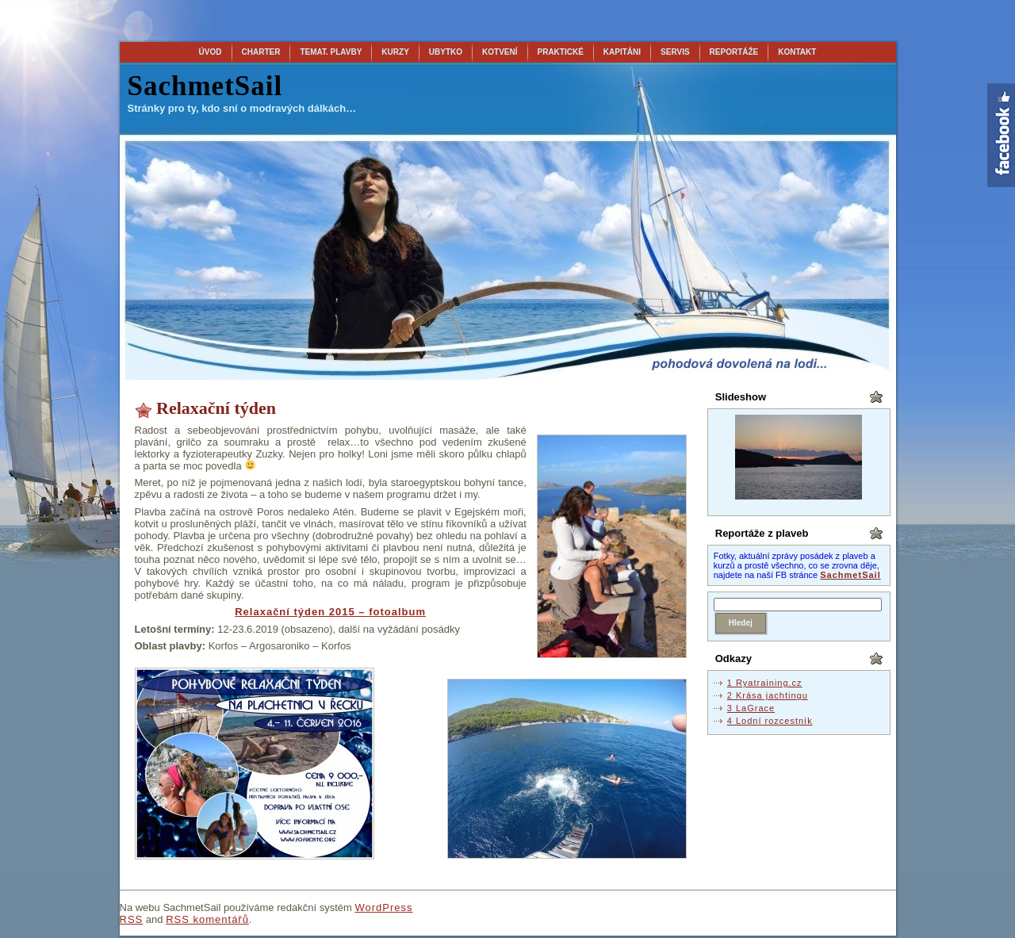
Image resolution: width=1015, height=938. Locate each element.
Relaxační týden (216, 408)
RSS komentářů (207, 919)
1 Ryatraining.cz (764, 682)
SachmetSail (205, 86)
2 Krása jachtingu (767, 695)
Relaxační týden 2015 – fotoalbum (330, 612)
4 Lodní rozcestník (770, 721)
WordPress (383, 907)
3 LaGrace (751, 708)
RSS (132, 919)
